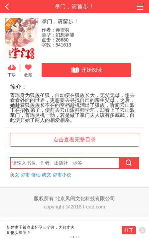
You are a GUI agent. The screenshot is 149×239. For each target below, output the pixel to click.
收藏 (28, 70)
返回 (15, 6)
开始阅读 (86, 70)
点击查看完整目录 (74, 139)
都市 (25, 174)
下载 (12, 70)
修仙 (36, 174)
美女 (14, 174)
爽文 (46, 174)
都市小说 (62, 174)
